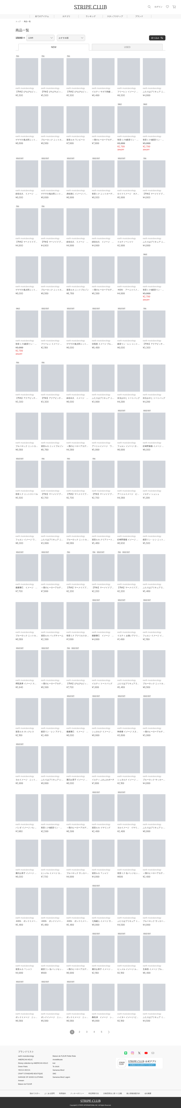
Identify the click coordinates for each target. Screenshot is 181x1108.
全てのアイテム (42, 16)
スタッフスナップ (115, 16)
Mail (153, 1053)
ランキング (91, 16)
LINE (126, 1053)
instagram (132, 1053)
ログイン (158, 7)
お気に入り (167, 6)
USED (127, 47)
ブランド (139, 16)
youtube (146, 1053)
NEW (53, 47)
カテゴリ (66, 16)
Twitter (139, 1053)
